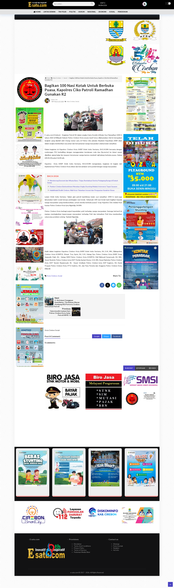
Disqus (106, 327)
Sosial (60, 276)
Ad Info (116, 550)
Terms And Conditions (82, 546)
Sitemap (116, 544)
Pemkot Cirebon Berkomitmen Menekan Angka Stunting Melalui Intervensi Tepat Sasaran (83, 186)
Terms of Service (80, 550)
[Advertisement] (57, 36)
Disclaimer (78, 544)
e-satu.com (74, 572)
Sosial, (77, 101)
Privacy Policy (79, 548)
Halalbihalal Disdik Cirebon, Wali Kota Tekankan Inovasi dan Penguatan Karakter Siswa (82, 190)
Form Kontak (118, 546)
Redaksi (116, 548)
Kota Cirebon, (71, 101)
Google (96, 327)
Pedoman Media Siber (82, 552)
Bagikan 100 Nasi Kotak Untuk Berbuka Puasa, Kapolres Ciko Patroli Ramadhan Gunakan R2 (79, 89)
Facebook (116, 327)
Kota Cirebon (52, 276)
